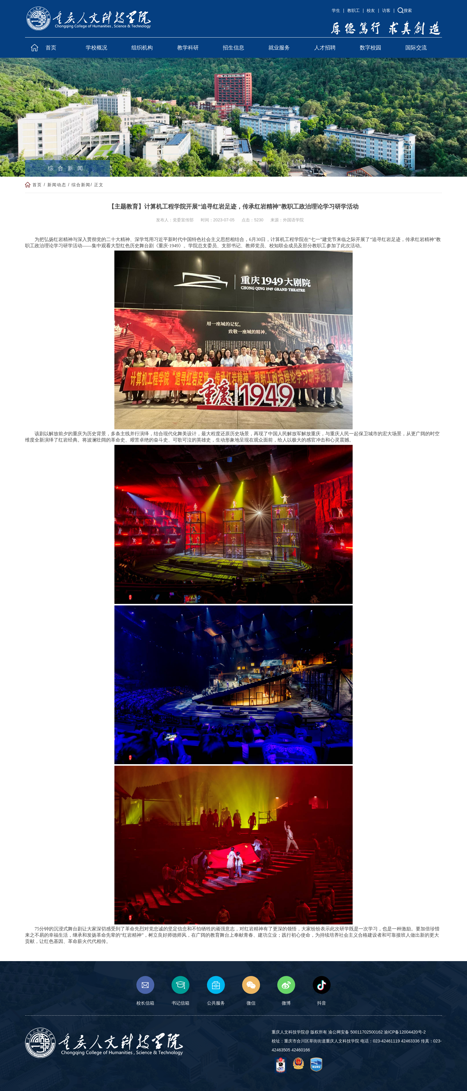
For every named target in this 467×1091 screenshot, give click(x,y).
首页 (37, 185)
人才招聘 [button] (325, 48)
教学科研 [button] (188, 48)
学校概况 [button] (96, 48)
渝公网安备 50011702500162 (355, 1032)
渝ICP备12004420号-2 (405, 1032)
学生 (336, 10)
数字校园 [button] (370, 48)
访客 (386, 10)
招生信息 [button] (233, 48)
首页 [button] (51, 48)
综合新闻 (81, 185)
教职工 (353, 10)
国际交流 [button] (416, 48)
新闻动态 (56, 185)
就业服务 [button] (279, 48)
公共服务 (216, 991)
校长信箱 (145, 991)
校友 (371, 10)
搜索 (408, 10)
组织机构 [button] (142, 48)
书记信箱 (180, 991)
